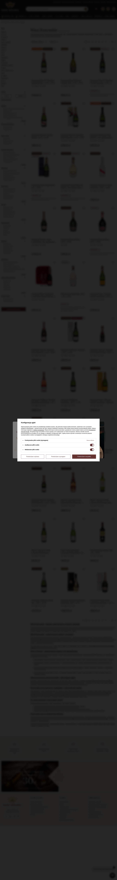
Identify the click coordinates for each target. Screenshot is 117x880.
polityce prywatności (39, 430)
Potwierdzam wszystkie (84, 456)
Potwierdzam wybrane (32, 456)
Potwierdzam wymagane (58, 456)
